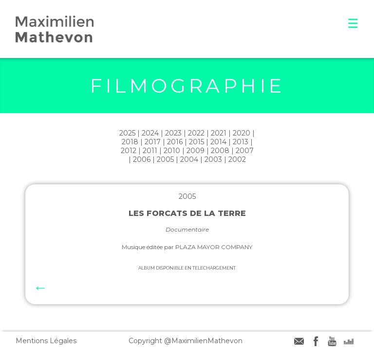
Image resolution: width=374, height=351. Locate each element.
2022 (196, 133)
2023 (173, 133)
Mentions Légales (46, 340)
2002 (237, 159)
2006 (141, 159)
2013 (240, 141)
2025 (127, 133)
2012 (128, 150)
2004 (189, 159)
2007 (245, 150)
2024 (150, 133)
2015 (196, 141)
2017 (153, 141)
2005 (165, 159)
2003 (213, 159)
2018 (130, 141)
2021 (218, 133)
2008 (220, 150)
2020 (241, 133)
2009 (196, 150)
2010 (172, 150)
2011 (150, 150)
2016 (175, 141)
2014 (218, 141)
